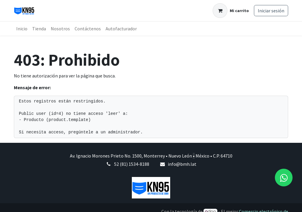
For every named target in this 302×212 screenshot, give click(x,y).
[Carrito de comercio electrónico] (231, 10)
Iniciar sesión (271, 11)
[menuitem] (22, 28)
